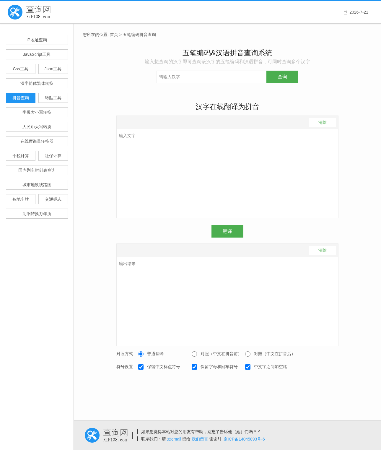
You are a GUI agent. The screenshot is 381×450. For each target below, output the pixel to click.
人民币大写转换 (36, 126)
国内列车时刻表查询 (37, 170)
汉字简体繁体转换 (36, 83)
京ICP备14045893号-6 (244, 439)
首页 (114, 34)
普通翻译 (151, 354)
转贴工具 (53, 97)
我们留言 (200, 439)
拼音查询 (20, 97)
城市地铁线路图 (36, 184)
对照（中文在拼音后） (270, 354)
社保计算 (53, 155)
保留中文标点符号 (159, 367)
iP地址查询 (37, 40)
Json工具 (53, 68)
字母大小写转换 (36, 112)
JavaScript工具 (37, 54)
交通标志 (53, 199)
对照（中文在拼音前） (217, 354)
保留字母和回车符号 (215, 367)
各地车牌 (20, 199)
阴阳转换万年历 (36, 213)
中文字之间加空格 (266, 367)
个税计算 (20, 155)
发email (174, 439)
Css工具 (20, 68)
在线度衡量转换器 (36, 141)
